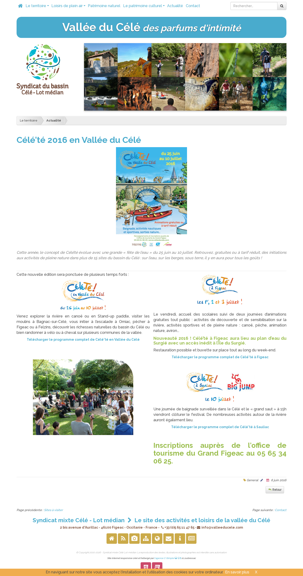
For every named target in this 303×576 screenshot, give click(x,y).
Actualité (175, 6)
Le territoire (38, 7)
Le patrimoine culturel (144, 7)
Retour (276, 489)
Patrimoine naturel (104, 6)
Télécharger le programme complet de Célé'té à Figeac (220, 357)
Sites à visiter (53, 510)
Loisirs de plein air (68, 7)
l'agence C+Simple (167, 558)
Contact (193, 6)
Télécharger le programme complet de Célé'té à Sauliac (220, 427)
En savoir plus (237, 572)
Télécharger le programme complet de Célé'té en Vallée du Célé (83, 339)
